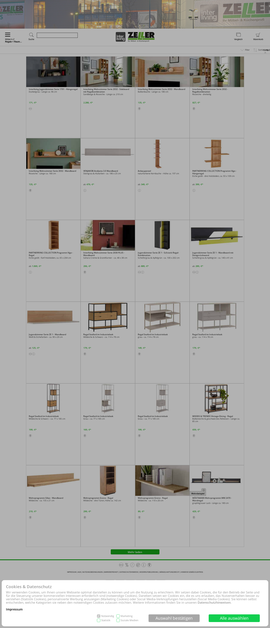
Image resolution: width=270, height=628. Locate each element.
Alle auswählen (234, 618)
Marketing (127, 616)
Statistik (105, 620)
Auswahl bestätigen (174, 618)
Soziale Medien (129, 620)
